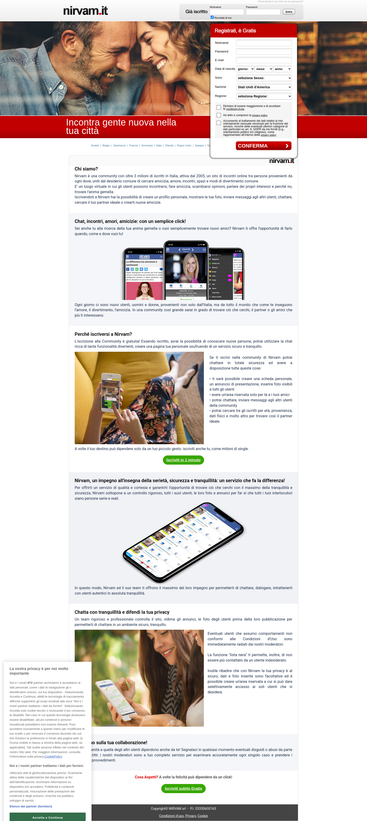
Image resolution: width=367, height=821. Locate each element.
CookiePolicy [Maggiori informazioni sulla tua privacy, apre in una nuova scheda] (53, 763)
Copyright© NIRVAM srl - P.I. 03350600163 (183, 809)
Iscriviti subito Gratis (183, 789)
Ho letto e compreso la (237, 115)
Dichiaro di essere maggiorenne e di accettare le (252, 107)
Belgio (106, 145)
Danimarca (119, 145)
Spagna (199, 145)
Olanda (169, 145)
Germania (147, 145)
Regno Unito (184, 145)
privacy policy (260, 115)
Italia (158, 145)
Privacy (190, 816)
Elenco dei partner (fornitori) (31, 812)
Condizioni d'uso (171, 816)
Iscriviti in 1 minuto (183, 460)
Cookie (203, 816)
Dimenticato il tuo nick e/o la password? (280, 1)
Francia (133, 145)
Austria (95, 145)
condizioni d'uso (235, 108)
